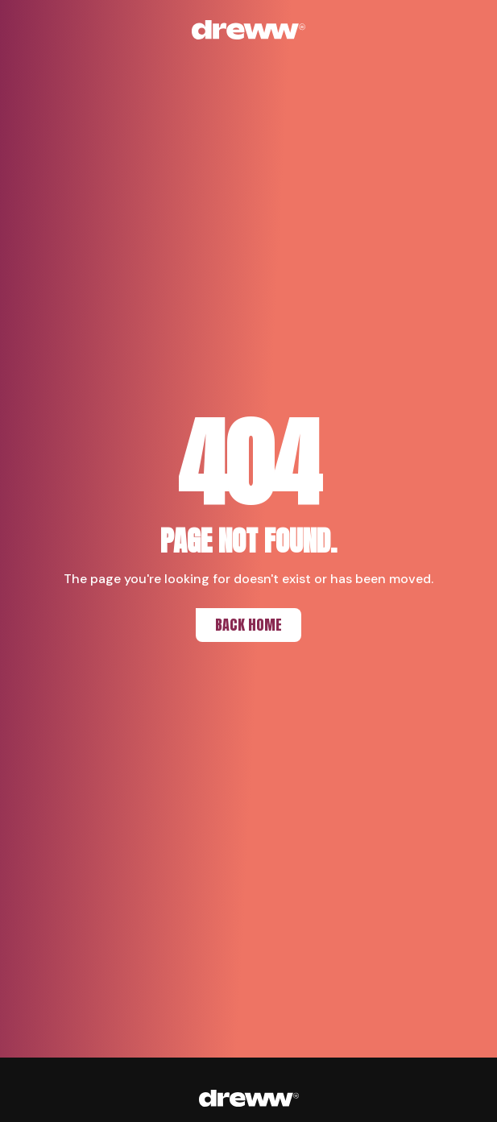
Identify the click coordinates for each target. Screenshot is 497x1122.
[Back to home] (249, 29)
